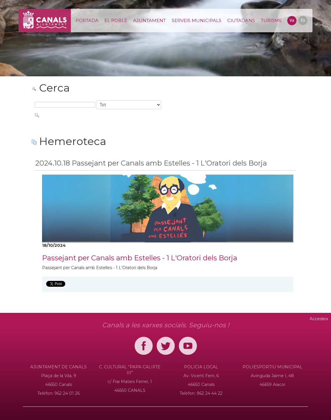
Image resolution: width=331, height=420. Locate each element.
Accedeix (319, 318)
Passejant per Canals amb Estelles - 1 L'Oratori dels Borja (139, 258)
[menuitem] (87, 20)
